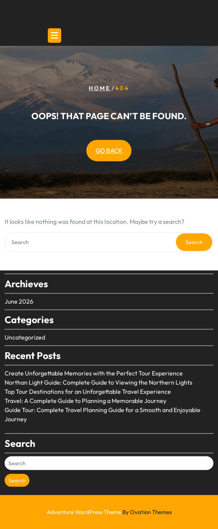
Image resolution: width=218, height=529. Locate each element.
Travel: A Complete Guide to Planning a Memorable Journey (85, 395)
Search (194, 242)
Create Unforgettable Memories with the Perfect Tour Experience (94, 367)
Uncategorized (25, 331)
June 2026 (19, 295)
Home (100, 88)
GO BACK (109, 150)
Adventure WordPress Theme (109, 512)
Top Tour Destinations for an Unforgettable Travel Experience (88, 386)
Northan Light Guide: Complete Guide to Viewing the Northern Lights (98, 376)
